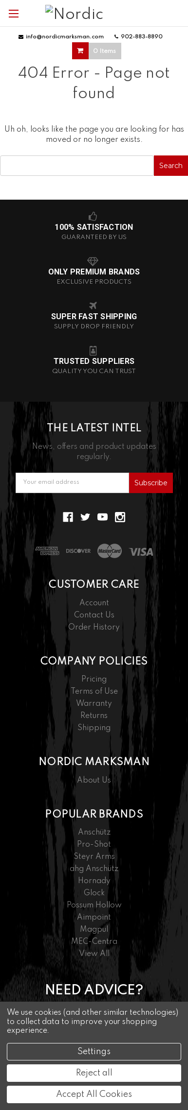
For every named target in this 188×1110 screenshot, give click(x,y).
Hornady (94, 881)
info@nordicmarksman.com (61, 37)
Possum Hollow (94, 905)
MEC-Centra (94, 942)
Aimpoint (94, 918)
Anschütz (94, 833)
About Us (94, 781)
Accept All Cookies (94, 1094)
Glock (94, 893)
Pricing (94, 679)
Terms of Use (94, 692)
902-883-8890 (138, 37)
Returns (94, 716)
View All (94, 954)
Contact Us (94, 615)
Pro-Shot (94, 845)
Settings (94, 1051)
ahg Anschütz (94, 869)
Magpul (94, 930)
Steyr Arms (94, 857)
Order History (94, 628)
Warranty (94, 704)
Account (94, 603)
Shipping (94, 728)
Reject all (94, 1073)
